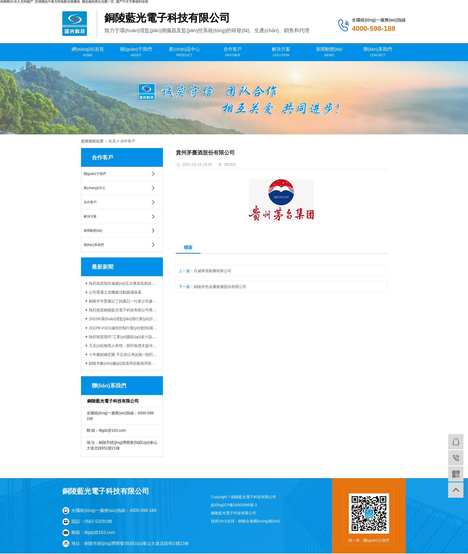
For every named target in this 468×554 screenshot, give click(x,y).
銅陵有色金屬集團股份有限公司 (220, 287)
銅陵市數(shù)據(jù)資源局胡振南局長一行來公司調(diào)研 (124, 363)
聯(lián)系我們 (377, 52)
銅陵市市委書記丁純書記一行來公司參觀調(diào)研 (124, 301)
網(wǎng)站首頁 (88, 52)
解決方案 (281, 52)
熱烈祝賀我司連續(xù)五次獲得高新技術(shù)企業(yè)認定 (124, 283)
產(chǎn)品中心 (184, 52)
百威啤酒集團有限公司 (212, 271)
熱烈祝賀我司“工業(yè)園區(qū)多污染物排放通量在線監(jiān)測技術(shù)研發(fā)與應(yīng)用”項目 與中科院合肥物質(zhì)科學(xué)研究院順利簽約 (124, 337)
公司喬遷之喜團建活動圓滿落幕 (115, 292)
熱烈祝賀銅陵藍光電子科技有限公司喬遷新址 (124, 310)
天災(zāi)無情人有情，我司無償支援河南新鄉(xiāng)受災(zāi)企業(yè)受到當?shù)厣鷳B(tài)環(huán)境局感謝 (124, 346)
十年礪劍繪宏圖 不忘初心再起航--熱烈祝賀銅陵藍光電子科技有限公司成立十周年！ (124, 354)
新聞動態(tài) (329, 52)
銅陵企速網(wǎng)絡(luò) (259, 521)
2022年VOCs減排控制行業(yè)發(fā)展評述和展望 (124, 328)
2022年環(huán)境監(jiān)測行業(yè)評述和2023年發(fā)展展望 (124, 319)
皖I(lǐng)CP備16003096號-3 (234, 505)
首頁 (112, 141)
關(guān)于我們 (136, 52)
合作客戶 (233, 52)
